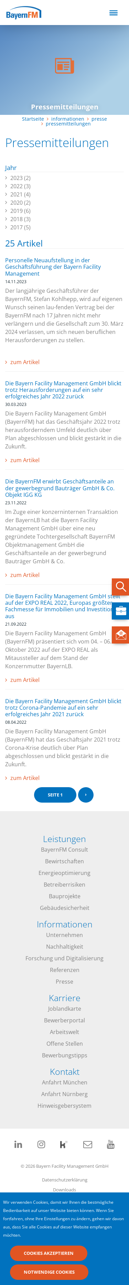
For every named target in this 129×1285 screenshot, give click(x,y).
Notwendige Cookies (49, 1276)
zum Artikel (25, 362)
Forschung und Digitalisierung (64, 958)
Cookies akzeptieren (49, 1257)
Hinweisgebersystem (64, 1105)
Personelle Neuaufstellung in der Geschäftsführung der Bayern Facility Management (53, 266)
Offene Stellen (64, 1043)
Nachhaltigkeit (64, 946)
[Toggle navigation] (113, 12)
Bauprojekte (64, 896)
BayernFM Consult (64, 849)
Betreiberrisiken (64, 884)
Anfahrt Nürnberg (64, 1094)
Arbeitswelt (64, 1032)
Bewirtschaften (64, 861)
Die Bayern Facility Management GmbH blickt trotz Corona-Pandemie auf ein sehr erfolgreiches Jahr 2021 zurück (63, 707)
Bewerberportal (64, 1020)
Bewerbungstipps (64, 1055)
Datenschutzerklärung (64, 1180)
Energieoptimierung (64, 873)
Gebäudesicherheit (64, 908)
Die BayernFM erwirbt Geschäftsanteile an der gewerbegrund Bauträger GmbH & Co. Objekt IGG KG (60, 488)
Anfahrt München (64, 1082)
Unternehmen (64, 935)
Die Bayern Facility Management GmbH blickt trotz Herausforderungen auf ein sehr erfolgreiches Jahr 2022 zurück (63, 390)
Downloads (64, 1190)
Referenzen (64, 970)
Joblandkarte (64, 1008)
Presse (64, 981)
